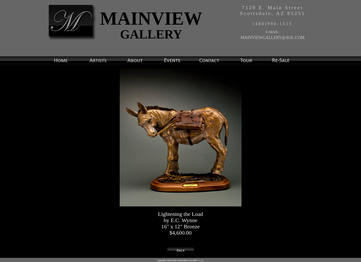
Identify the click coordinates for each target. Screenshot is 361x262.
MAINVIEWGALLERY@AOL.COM (272, 37)
